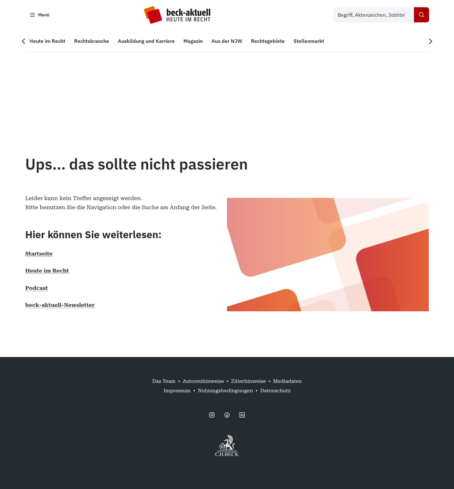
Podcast (36, 288)
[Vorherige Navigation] (24, 41)
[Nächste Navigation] (430, 41)
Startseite (39, 253)
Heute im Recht (47, 271)
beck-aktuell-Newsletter (60, 305)
